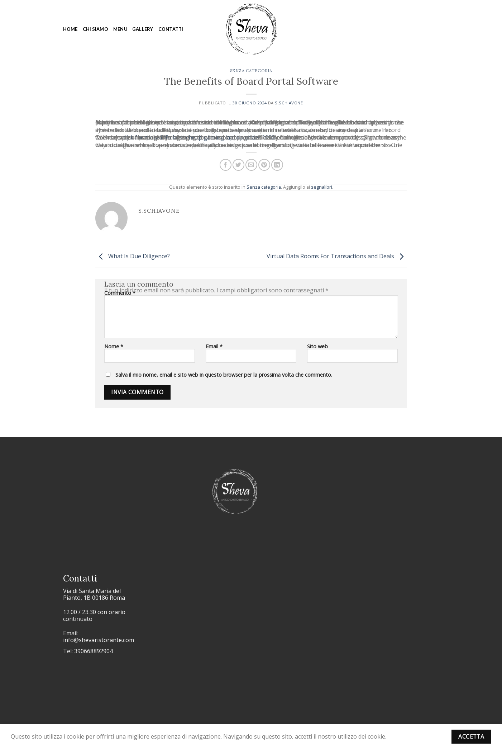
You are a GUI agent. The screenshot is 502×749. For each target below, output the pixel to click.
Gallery (142, 29)
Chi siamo (95, 29)
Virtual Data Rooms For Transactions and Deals (337, 256)
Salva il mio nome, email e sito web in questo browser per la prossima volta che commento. (223, 374)
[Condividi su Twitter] (238, 165)
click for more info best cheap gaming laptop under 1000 (199, 137)
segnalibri (321, 187)
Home (70, 29)
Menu (120, 29)
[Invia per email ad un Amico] (251, 165)
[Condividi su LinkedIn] (277, 165)
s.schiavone (289, 102)
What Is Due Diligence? (132, 256)
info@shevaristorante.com (98, 640)
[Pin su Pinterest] (264, 165)
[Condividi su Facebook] (225, 165)
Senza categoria (251, 70)
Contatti (170, 29)
